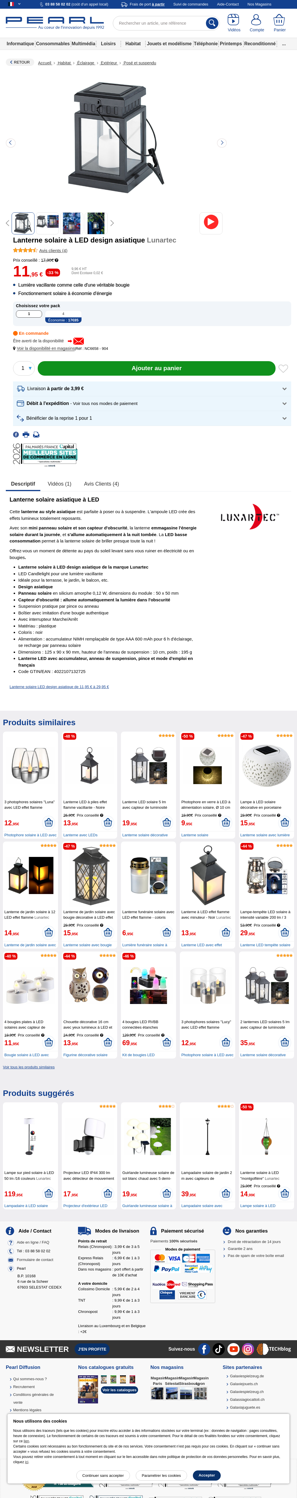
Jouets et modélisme (169, 43)
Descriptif (23, 484)
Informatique (20, 43)
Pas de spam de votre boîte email (256, 1255)
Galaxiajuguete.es (245, 1407)
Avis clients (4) (101, 484)
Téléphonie (206, 43)
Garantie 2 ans (240, 1248)
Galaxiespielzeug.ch (247, 1392)
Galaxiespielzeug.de (247, 1376)
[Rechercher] (212, 23)
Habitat (133, 43)
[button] (45, 348)
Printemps (231, 43)
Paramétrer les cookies (161, 1475)
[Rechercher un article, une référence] (166, 23)
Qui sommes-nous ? (30, 1379)
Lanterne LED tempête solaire (265, 945)
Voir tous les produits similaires (29, 1067)
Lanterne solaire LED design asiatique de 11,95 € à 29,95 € (59, 687)
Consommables (53, 43)
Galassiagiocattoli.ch (247, 1399)
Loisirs (108, 43)
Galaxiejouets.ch (244, 1384)
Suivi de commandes (190, 4)
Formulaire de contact (35, 1260)
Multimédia (83, 43)
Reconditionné (260, 43)
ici (26, 1462)
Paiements (173, 1241)
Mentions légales (27, 1410)
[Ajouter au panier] (157, 368)
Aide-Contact (228, 4)
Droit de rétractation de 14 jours (254, 1242)
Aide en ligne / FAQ (33, 1242)
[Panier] (279, 23)
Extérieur (109, 63)
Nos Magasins (259, 4)
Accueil (45, 63)
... (284, 43)
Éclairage (85, 63)
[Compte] (257, 23)
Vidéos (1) (60, 484)
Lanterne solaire (194, 835)
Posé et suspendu (139, 63)
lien (26, 1441)
